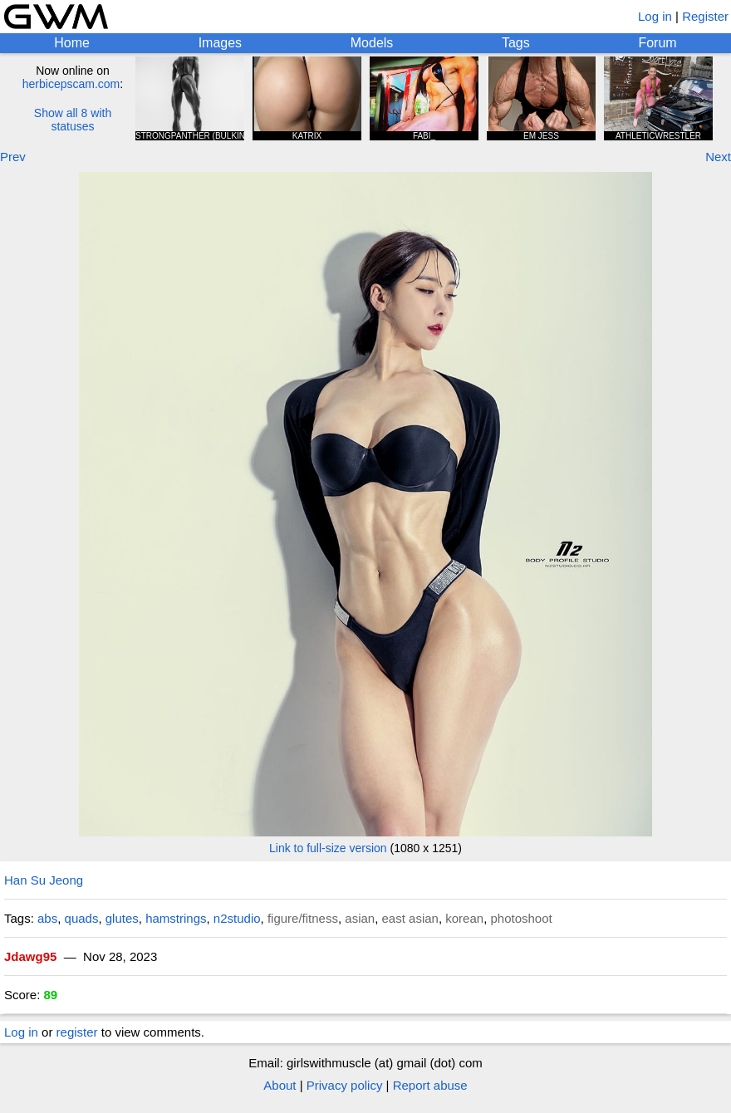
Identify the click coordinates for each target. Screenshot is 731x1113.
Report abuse (430, 1085)
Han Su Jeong (43, 880)
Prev (13, 157)
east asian (410, 918)
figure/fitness (302, 918)
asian (360, 918)
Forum (657, 43)
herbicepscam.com (71, 84)
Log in (655, 16)
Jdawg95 (30, 956)
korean (464, 918)
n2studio (237, 918)
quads (82, 918)
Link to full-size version (328, 848)
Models (372, 43)
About (279, 1085)
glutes (122, 918)
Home (72, 43)
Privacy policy (345, 1085)
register (77, 1032)
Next (718, 157)
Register (705, 16)
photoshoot (521, 918)
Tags (516, 43)
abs (47, 918)
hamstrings (175, 918)
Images (220, 43)
